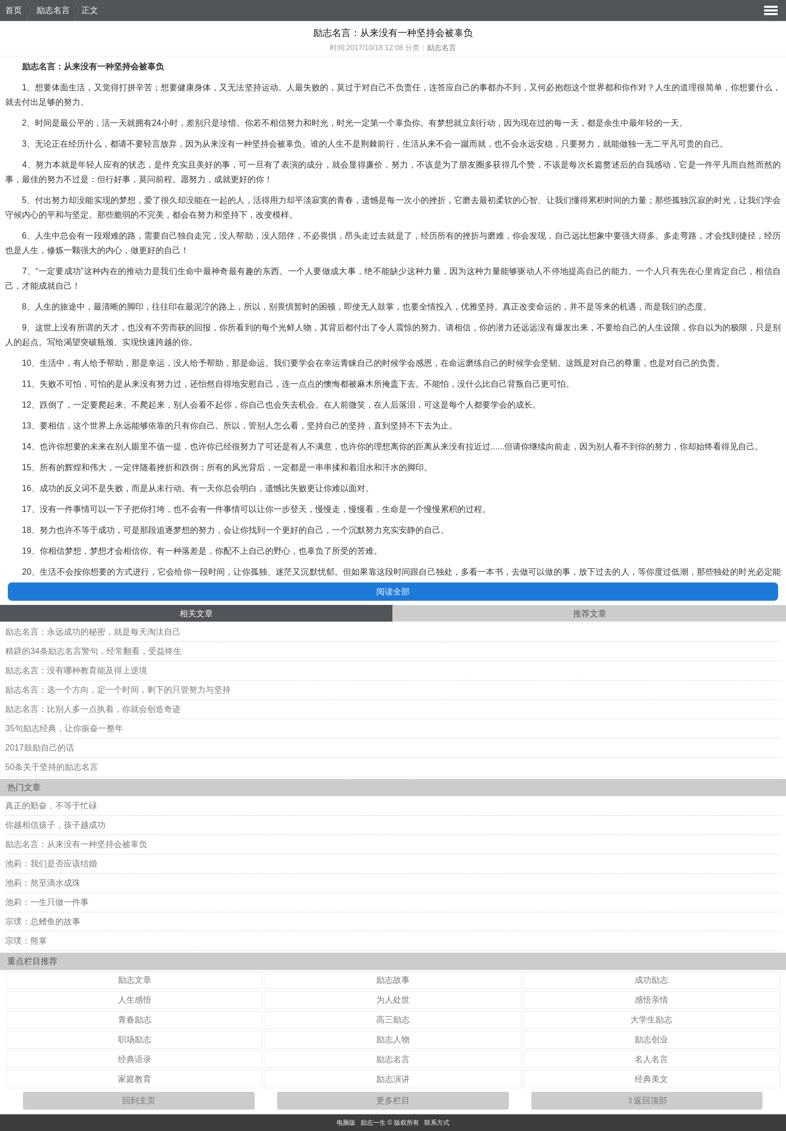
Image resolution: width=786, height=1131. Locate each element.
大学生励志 (651, 1019)
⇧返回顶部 (647, 1100)
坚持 (122, 66)
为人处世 (393, 999)
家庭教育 (134, 1079)
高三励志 (393, 1019)
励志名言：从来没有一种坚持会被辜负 (76, 844)
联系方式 (436, 1122)
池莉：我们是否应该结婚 (51, 863)
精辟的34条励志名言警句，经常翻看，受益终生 (93, 651)
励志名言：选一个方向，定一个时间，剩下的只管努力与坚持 (118, 689)
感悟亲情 (651, 999)
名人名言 (651, 1059)
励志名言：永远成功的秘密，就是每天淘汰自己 (93, 631)
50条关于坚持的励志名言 (51, 767)
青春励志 (134, 1019)
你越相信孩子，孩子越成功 (55, 824)
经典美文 (651, 1079)
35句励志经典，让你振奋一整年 (64, 728)
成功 (72, 271)
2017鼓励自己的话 (39, 747)
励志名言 (53, 10)
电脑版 (346, 1122)
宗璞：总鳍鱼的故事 (42, 921)
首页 (13, 10)
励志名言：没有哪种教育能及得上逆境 (76, 670)
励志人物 (393, 1039)
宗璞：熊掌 (26, 940)
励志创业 (651, 1039)
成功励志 (651, 979)
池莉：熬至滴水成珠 (42, 882)
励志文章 (134, 979)
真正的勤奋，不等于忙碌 (51, 805)
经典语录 (134, 1059)
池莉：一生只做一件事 (47, 902)
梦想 (445, 122)
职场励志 (134, 1039)
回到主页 (139, 1100)
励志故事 (393, 979)
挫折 (437, 200)
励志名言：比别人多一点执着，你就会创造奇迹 (93, 709)
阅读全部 (393, 591)
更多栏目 (393, 1100)
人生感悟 (134, 999)
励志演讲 (393, 1079)
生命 (186, 271)
